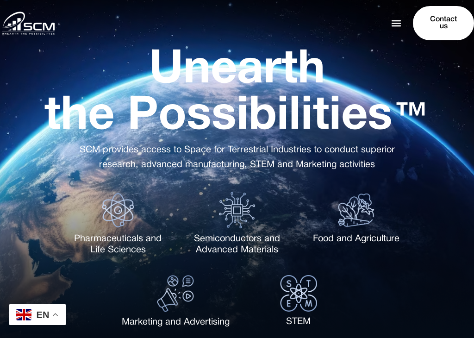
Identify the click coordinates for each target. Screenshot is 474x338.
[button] (396, 23)
